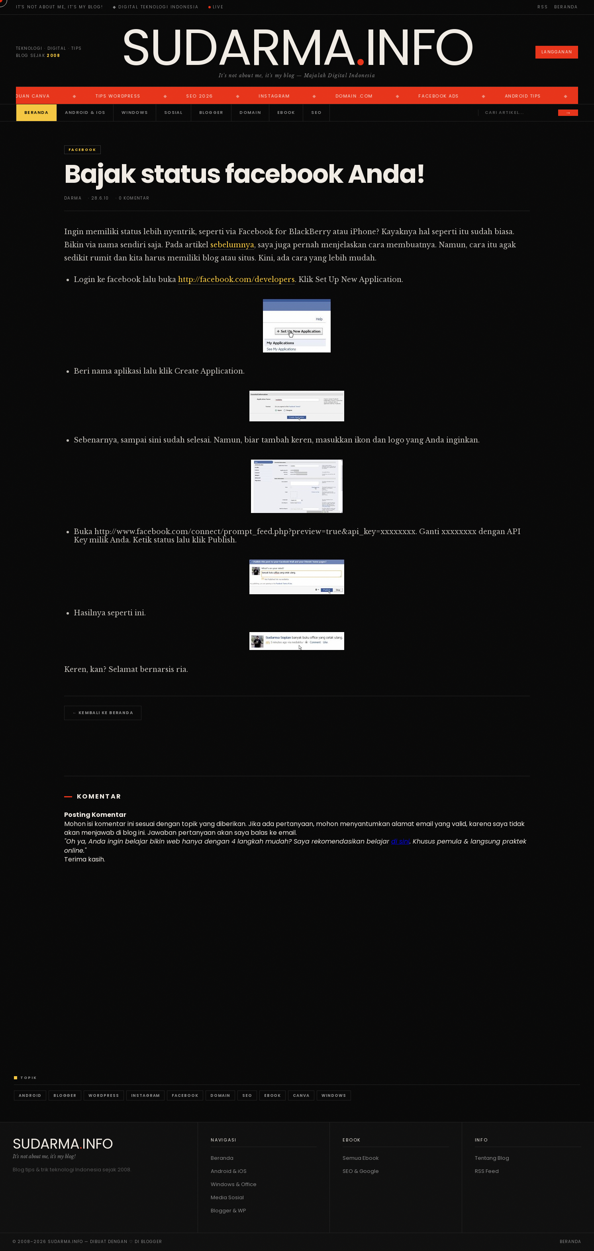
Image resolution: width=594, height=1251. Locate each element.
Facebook (82, 149)
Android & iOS (85, 113)
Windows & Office (234, 1184)
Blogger (211, 113)
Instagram (145, 1095)
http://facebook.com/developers (236, 279)
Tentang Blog (492, 1158)
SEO (316, 113)
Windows (135, 113)
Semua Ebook (361, 1158)
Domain (250, 113)
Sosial (173, 113)
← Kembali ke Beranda (103, 713)
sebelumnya (232, 245)
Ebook (286, 113)
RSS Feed (487, 1171)
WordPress (103, 1095)
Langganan (556, 52)
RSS (542, 7)
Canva (301, 1095)
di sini (400, 841)
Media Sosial (227, 1197)
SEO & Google (361, 1171)
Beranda (566, 7)
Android (30, 1095)
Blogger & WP (228, 1210)
